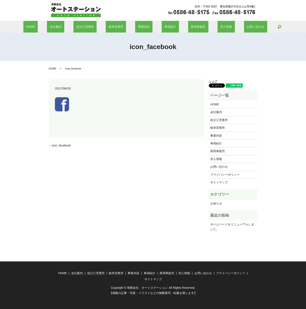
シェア (213, 81)
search (254, 27)
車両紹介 (165, 26)
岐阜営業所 (121, 26)
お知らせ (216, 203)
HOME (53, 26)
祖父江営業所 (96, 26)
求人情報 (209, 26)
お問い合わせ (233, 26)
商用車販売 (187, 26)
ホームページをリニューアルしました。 (232, 227)
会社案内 (72, 26)
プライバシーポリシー (224, 174)
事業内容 (144, 26)
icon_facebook (61, 145)
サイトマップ (219, 182)
